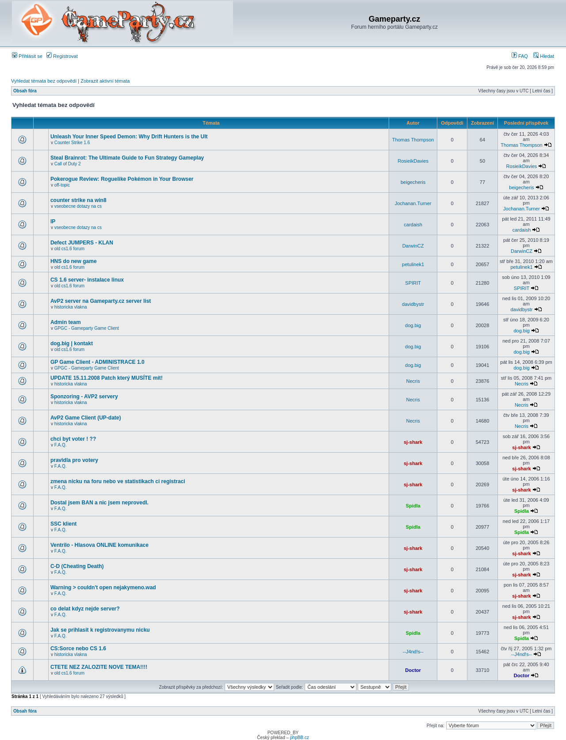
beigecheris (413, 182)
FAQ (520, 56)
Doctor (413, 670)
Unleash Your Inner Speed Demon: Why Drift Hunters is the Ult (129, 137)
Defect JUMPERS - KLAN (81, 243)
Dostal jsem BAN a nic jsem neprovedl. (99, 503)
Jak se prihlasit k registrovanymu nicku (100, 630)
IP (52, 221)
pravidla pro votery (74, 460)
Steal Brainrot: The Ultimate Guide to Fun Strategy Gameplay (127, 158)
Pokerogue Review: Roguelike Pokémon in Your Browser (122, 179)
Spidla (413, 505)
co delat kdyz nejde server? (85, 609)
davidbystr (413, 304)
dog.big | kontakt (71, 343)
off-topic (62, 185)
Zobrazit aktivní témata (105, 81)
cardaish (413, 224)
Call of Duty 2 (67, 163)
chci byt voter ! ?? (73, 439)
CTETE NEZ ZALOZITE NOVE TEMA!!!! (98, 667)
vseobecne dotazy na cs (78, 206)
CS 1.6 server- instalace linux (87, 280)
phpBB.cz (299, 737)
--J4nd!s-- (413, 651)
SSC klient (63, 524)
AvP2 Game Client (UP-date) (85, 418)
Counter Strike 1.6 (72, 142)
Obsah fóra (25, 90)
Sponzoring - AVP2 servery (84, 396)
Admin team (65, 322)
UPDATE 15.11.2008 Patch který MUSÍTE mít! (106, 378)
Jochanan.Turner (413, 203)
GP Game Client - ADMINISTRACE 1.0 (97, 362)
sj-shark (413, 442)
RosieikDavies (413, 161)
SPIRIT (413, 283)
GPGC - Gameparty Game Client (86, 328)
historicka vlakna (70, 307)
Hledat (543, 56)
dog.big (413, 325)
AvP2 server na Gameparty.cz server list (100, 301)
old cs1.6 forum (69, 248)
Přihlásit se (27, 56)
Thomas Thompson (413, 139)
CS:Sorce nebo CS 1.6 (78, 648)
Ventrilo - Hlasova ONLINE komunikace (99, 545)
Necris (413, 381)
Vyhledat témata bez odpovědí (43, 81)
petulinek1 (413, 264)
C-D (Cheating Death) (77, 566)
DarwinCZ (413, 245)
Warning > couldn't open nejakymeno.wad (103, 587)
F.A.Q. (60, 444)
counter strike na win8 (78, 200)
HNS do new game (73, 261)
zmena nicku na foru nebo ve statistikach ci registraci (117, 481)
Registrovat (62, 56)
